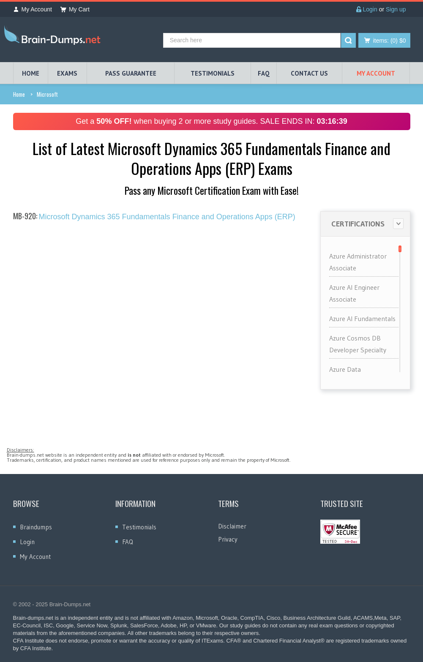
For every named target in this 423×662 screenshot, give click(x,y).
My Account (32, 9)
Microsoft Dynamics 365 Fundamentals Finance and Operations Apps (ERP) (154, 216)
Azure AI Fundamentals (362, 318)
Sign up (396, 9)
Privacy (227, 539)
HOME (30, 73)
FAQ (264, 73)
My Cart (75, 9)
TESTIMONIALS (213, 73)
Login (366, 9)
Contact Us (309, 73)
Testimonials (139, 527)
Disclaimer (232, 526)
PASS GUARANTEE (130, 73)
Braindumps (36, 527)
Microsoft (47, 94)
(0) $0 (389, 40)
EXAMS (67, 73)
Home (19, 94)
